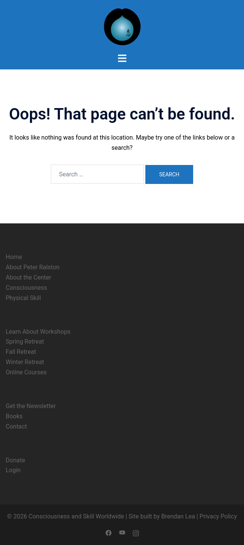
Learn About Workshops (38, 331)
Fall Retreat (21, 351)
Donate (15, 460)
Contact (16, 426)
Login (13, 470)
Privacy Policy (218, 516)
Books (14, 416)
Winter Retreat (25, 362)
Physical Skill (23, 298)
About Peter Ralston (33, 267)
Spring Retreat (25, 341)
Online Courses (26, 372)
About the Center (28, 277)
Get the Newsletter (31, 406)
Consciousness (26, 287)
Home (14, 257)
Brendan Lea (178, 516)
